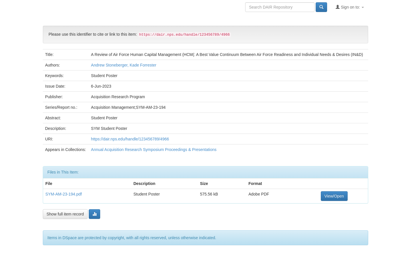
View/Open (334, 196)
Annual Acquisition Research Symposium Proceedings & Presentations (154, 149)
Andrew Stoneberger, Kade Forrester (123, 65)
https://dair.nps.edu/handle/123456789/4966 (130, 139)
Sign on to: (350, 7)
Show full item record (65, 214)
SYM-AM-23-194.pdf (63, 194)
